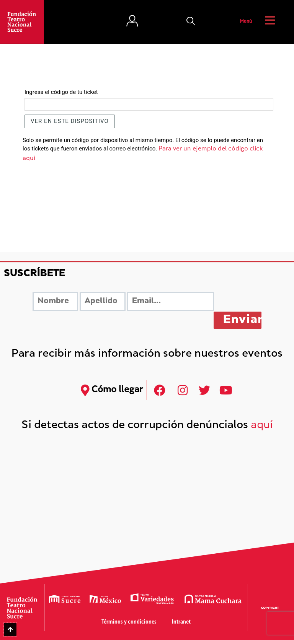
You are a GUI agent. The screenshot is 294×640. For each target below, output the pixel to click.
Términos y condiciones (129, 622)
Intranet (181, 622)
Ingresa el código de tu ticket (61, 92)
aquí (262, 425)
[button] (191, 21)
